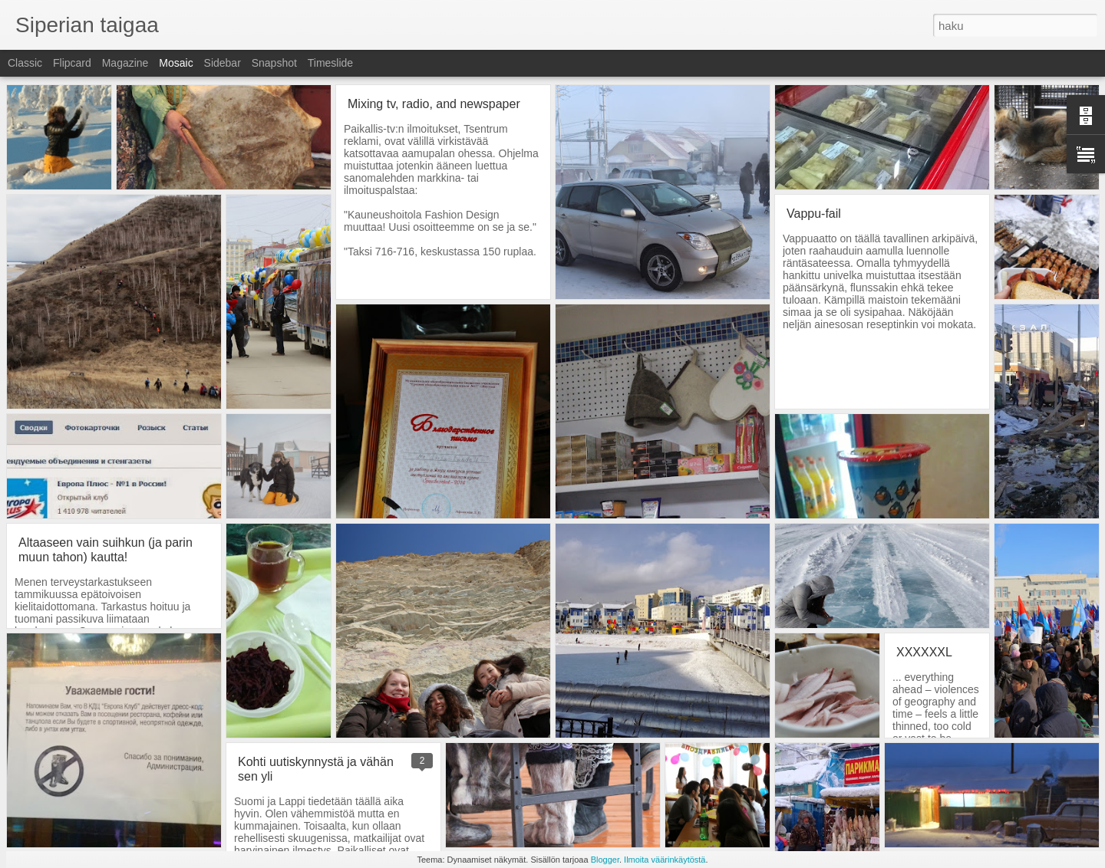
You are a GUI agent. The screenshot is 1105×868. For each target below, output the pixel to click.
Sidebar (222, 63)
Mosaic (176, 63)
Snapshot (274, 63)
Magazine (125, 63)
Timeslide (330, 63)
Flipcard (72, 63)
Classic (25, 63)
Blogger (605, 859)
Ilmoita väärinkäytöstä (664, 859)
